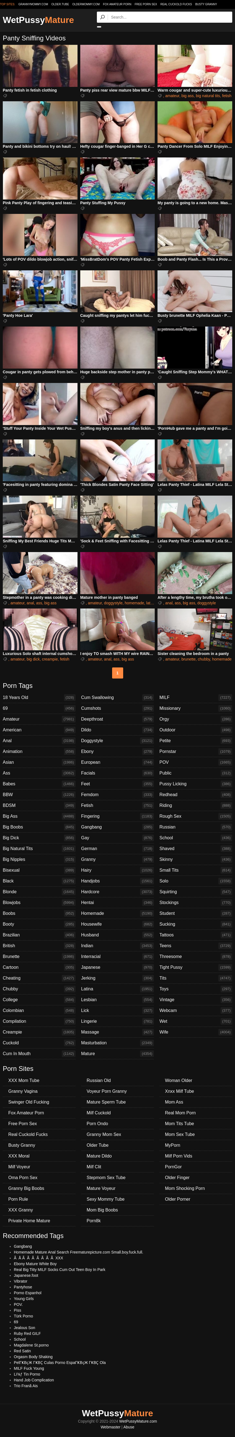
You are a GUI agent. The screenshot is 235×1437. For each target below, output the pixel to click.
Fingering (117, 816)
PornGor (173, 1166)
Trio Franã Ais (26, 1386)
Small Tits (195, 870)
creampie (50, 659)
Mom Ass (174, 1102)
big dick (33, 659)
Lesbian (117, 999)
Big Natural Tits (39, 848)
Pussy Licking (195, 784)
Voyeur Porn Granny (107, 1091)
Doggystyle (117, 740)
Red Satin (22, 1351)
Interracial (117, 956)
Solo (195, 881)
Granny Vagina (23, 1091)
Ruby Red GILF (27, 1333)
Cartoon (39, 967)
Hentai (117, 902)
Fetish (117, 805)
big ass (187, 96)
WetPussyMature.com (138, 1421)
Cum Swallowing (117, 697)
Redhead (195, 794)
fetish (226, 96)
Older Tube (98, 1145)
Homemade (117, 913)
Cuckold (39, 1043)
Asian (39, 762)
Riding (195, 805)
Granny (117, 859)
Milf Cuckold (99, 1112)
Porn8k (94, 1220)
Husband (117, 935)
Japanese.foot (26, 1275)
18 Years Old (39, 697)
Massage (117, 1032)
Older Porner (177, 1199)
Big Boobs (39, 827)
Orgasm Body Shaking (33, 1357)
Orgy (195, 719)
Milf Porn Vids (178, 1156)
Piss (17, 1310)
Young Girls (24, 1298)
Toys (195, 989)
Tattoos (195, 935)
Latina (117, 989)
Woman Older (178, 1080)
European (117, 762)
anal (30, 603)
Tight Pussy (195, 967)
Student (195, 913)
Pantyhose (23, 1287)
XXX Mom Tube (23, 1080)
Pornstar (195, 751)
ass (39, 603)
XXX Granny (20, 1210)
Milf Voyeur (19, 1166)
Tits (195, 978)
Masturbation (117, 1043)
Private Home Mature (29, 1220)
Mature (117, 1053)
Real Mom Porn (180, 1112)
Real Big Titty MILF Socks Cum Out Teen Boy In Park (59, 1269)
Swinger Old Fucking (28, 1102)
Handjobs (117, 881)
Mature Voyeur (101, 1188)
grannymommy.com (33, 4)
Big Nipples (39, 859)
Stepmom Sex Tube (106, 1177)
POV (195, 762)
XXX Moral (18, 1156)
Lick (117, 1010)
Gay (117, 838)
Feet (117, 784)
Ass (39, 773)
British (39, 946)
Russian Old (99, 1080)
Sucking (195, 924)
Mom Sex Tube (180, 1134)
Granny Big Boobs (26, 1188)
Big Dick (39, 838)
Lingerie (117, 1021)
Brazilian (39, 935)
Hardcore (117, 892)
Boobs (39, 913)
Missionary (195, 708)
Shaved (195, 848)
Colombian (39, 1010)
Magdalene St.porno (31, 1345)
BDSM (39, 805)
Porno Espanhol (28, 1293)
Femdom (117, 794)
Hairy (117, 870)
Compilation (39, 1021)
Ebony (117, 751)
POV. (18, 1304)
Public (195, 773)
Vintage (195, 999)
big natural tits (208, 96)
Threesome (195, 956)
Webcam (195, 1010)
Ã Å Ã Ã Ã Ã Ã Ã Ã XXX (38, 1258)
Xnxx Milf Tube (179, 1091)
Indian (117, 946)
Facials (117, 773)
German (117, 848)
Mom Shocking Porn (185, 1188)
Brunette (39, 956)
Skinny (195, 859)
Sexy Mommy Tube (106, 1199)
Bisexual (39, 870)
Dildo (117, 730)
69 (39, 708)
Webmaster (110, 1427)
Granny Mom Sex (104, 1134)
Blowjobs (39, 902)
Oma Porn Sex (22, 1177)
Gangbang (117, 827)
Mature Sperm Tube (106, 1102)
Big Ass (39, 816)
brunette (188, 659)
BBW (39, 794)
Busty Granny (206, 4)
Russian (195, 827)
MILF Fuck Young (29, 1368)
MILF (195, 697)
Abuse (129, 1427)
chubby (204, 659)
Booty (39, 924)
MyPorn (172, 1145)
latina (150, 603)
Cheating (39, 978)
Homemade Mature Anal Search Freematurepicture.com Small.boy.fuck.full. (78, 1252)
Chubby (39, 989)
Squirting (195, 892)
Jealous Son (24, 1327)
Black (39, 881)
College (39, 999)
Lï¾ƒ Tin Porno (27, 1374)
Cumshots (117, 708)
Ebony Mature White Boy (35, 1264)
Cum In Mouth (39, 1053)
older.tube (60, 4)
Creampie (39, 1032)
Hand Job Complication (34, 1380)
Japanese (117, 967)
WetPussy (38, 20)
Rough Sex (195, 816)
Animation (39, 751)
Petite (195, 740)
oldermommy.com (86, 4)
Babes (39, 784)
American (39, 730)
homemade (134, 603)
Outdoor (195, 730)
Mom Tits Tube (179, 1123)
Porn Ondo (97, 1123)
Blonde (39, 892)
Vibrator (20, 1281)
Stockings (195, 902)
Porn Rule (18, 1199)
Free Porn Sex (146, 4)
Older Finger (177, 1177)
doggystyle (113, 603)
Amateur (39, 719)
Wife (195, 1032)
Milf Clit (94, 1166)
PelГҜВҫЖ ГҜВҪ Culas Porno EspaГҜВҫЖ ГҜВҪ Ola (60, 1362)
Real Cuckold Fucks (176, 4)
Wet (195, 1021)
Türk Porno (23, 1316)
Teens (195, 946)
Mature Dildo (99, 1156)
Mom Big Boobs (102, 1210)
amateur (172, 96)
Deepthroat (117, 719)
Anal (39, 740)
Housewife (117, 924)
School (195, 838)
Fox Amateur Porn (117, 4)
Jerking (117, 978)
